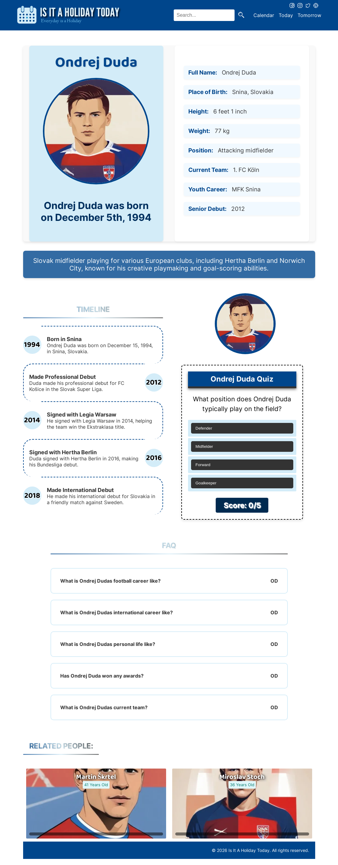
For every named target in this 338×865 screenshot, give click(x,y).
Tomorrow (309, 15)
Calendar (263, 15)
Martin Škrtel (96, 777)
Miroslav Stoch (242, 777)
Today (286, 15)
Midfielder (204, 446)
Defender (204, 428)
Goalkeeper (206, 483)
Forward (203, 464)
